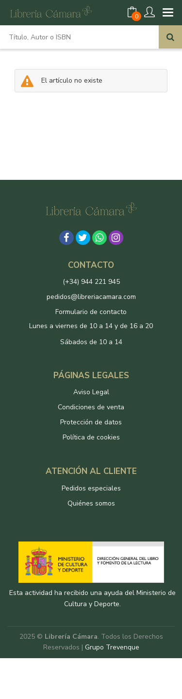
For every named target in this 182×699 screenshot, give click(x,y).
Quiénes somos (91, 503)
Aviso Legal (91, 392)
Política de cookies (91, 437)
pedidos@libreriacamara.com (91, 296)
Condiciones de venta (91, 407)
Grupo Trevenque (112, 647)
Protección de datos (91, 422)
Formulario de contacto (91, 311)
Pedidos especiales (91, 488)
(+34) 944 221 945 (91, 281)
